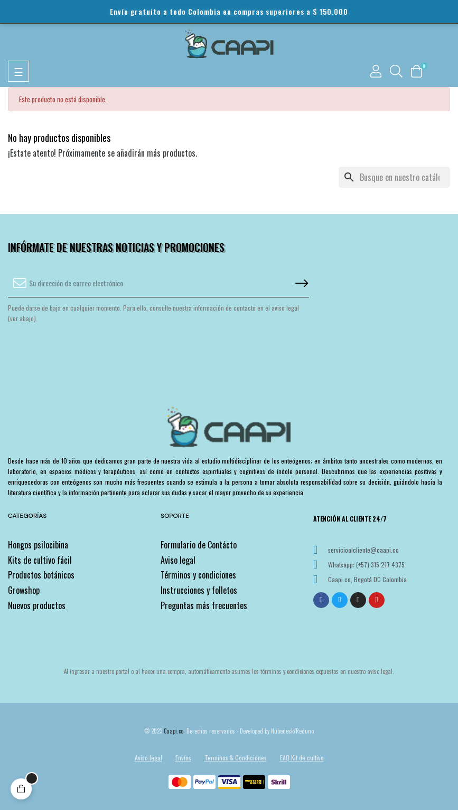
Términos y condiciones (198, 574)
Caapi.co (173, 731)
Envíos (183, 757)
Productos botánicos (41, 574)
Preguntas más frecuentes (204, 605)
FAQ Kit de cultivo (302, 757)
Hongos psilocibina (38, 544)
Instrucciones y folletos (199, 590)
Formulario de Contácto (199, 544)
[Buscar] (394, 177)
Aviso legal (178, 560)
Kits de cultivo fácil (40, 560)
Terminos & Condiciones (235, 757)
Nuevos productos (37, 605)
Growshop (24, 590)
